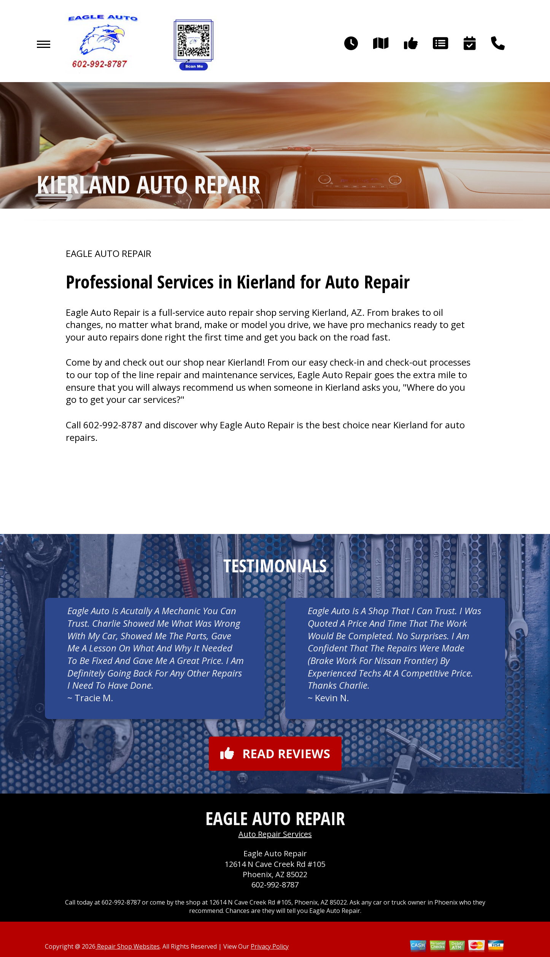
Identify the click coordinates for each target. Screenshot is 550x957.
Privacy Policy (270, 946)
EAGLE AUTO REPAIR (108, 253)
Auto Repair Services (275, 834)
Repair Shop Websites (127, 946)
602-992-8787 (113, 424)
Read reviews (275, 753)
